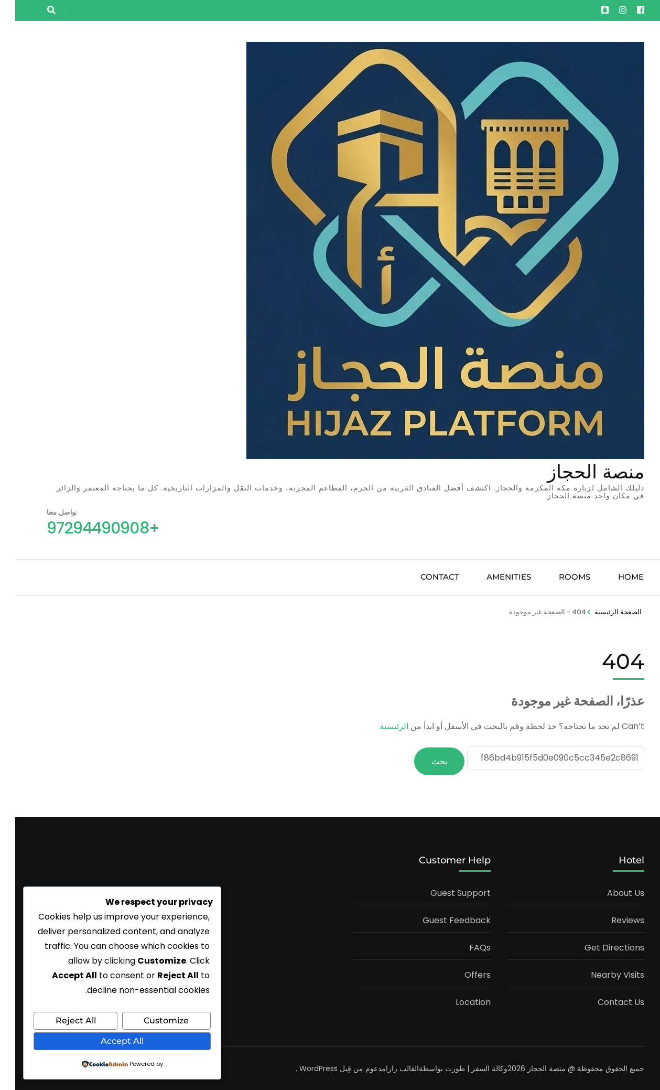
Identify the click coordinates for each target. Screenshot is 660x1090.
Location (457, 1001)
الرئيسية (378, 726)
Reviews (612, 919)
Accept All (106, 1041)
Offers (462, 974)
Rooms (559, 577)
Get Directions (599, 947)
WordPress (303, 1067)
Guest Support (445, 892)
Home (616, 577)
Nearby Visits (602, 974)
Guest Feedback (441, 919)
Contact (424, 577)
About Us (610, 892)
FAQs (464, 947)
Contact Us (605, 1001)
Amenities (493, 577)
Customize (151, 1021)
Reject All (60, 1021)
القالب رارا (387, 1067)
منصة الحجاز (580, 471)
